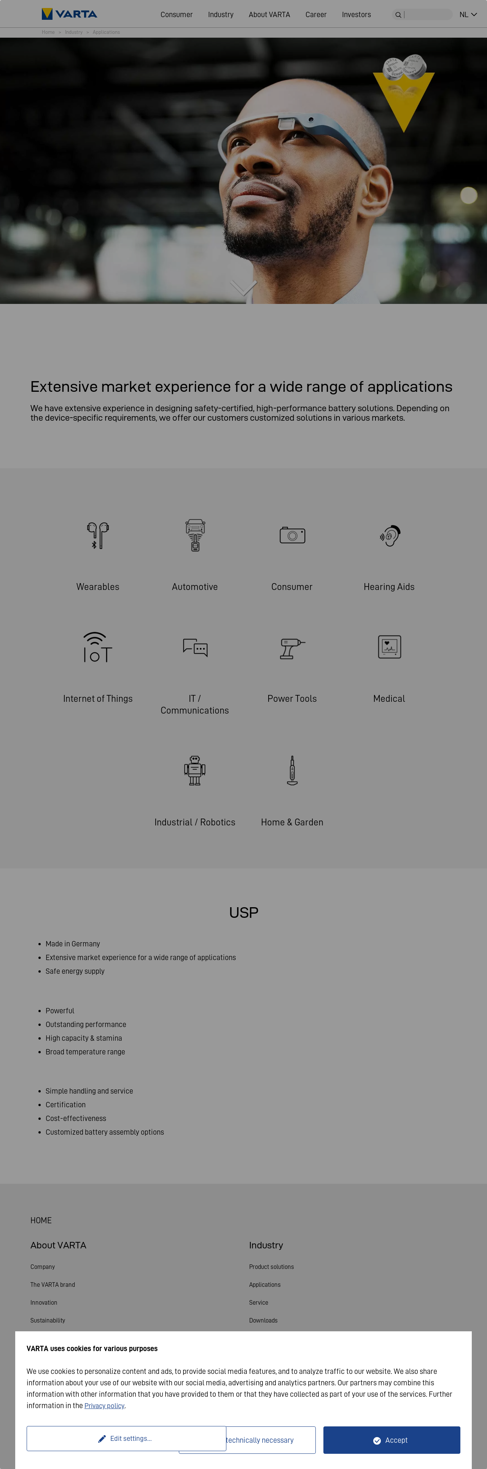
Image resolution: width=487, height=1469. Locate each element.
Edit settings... (104, 1440)
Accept (396, 1440)
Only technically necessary (252, 1440)
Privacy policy (106, 1405)
